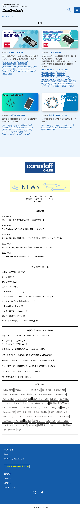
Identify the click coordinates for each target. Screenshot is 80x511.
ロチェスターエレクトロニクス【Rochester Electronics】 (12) (27, 296)
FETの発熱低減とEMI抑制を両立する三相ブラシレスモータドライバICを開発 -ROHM (20, 57)
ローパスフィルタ (7, 132)
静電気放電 (71, 86)
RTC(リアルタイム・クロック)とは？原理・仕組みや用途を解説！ (29, 360)
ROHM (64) (35, 390)
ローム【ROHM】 (16, 52)
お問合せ (7, 478)
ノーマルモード (46, 127)
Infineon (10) (63, 420)
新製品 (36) (31, 394)
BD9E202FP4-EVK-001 (48, 74)
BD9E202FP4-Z (61, 74)
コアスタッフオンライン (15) (15, 403)
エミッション (6, 129)
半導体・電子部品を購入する (17, 466)
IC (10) (28, 420)
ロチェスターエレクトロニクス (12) (32, 412)
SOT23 (54, 83)
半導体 (4, 73)
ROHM (5, 69)
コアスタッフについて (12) (13, 291)
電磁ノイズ (26, 134)
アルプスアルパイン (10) (13, 420)
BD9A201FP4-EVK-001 (48, 70)
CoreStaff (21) (60, 394)
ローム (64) (46, 390)
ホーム (4, 16)
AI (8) (19, 429)
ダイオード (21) (45, 394)
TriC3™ (11, 69)
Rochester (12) (9, 412)
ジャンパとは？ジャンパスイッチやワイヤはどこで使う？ (25, 335)
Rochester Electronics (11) (46, 416)
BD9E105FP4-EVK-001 (48, 72)
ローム (12, 71)
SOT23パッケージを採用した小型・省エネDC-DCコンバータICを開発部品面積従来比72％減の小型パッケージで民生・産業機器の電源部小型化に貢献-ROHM (58, 61)
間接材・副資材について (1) (13, 315)
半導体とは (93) (21, 390)
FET (35, 67)
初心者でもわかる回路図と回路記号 (16, 377)
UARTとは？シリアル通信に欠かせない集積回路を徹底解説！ (27, 354)
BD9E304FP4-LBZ (62, 79)
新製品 (10, 73)
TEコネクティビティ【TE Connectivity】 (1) (20, 320)
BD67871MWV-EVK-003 (9, 64)
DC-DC (53, 81)
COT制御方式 (45, 81)
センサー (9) (8, 425)
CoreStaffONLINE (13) (12, 407)
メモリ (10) (64, 416)
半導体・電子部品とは (18, 115)
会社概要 (7, 473)
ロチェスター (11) (25, 416)
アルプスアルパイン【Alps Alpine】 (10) (18, 301)
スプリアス (45, 86)
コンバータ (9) (21, 425)
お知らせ (7, 483)
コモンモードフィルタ (61, 125)
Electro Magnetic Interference (12, 125)
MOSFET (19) (8, 398)
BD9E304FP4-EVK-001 (48, 77)
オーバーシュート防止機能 (65, 83)
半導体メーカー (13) (31, 407)
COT (70, 79)
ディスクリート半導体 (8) (61, 425)
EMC (25, 125)
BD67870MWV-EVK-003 (9, 62)
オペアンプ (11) (9, 416)
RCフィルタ (20, 127)
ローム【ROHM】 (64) (11, 276)
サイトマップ (9, 487)
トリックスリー (19, 69)
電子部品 (19, 134)
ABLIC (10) (51, 420)
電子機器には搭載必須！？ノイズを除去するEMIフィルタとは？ (19, 120)
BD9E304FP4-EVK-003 (48, 79)
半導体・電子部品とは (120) (13, 272)
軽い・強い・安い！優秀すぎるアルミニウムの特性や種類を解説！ (29, 365)
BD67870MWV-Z (22, 62)
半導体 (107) (8, 390)
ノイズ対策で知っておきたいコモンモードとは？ (58, 120)
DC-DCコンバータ (62, 81)
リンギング (6, 71)
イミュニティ (28, 127)
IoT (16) (53, 398)
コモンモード (15, 129)
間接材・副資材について (14, 459)
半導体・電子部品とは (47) (14, 394)
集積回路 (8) (43, 425)
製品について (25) (9, 281)
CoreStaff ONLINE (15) (38, 403)
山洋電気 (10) (38, 420)
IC (42, 83)
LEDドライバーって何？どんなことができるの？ (22, 371)
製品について (9, 454)
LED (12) (65, 407)
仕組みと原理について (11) (60, 412)
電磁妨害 (64, 86)
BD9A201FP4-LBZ (62, 70)
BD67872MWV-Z (22, 67)
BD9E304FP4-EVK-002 (63, 77)
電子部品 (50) (59, 390)
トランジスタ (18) (23, 398)
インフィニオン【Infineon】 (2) (15, 310)
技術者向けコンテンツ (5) (12, 306)
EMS (13, 127)
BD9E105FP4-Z (61, 72)
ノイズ (23, 129)
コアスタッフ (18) (40, 398)
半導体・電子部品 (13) (59, 403)
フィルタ (29, 129)
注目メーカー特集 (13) (11, 286)
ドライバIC (28, 69)
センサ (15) (64, 398)
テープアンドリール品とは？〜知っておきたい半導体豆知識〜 (15, 342)
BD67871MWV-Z (22, 64)
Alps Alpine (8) (9, 429)
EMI (30, 67)
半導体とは (23, 132)
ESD (75, 81)
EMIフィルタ (6, 127)
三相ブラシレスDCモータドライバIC (26, 71)
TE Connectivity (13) (51, 407)
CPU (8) (32, 425)
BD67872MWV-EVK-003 (9, 67)
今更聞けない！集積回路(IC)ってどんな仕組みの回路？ (24, 349)
